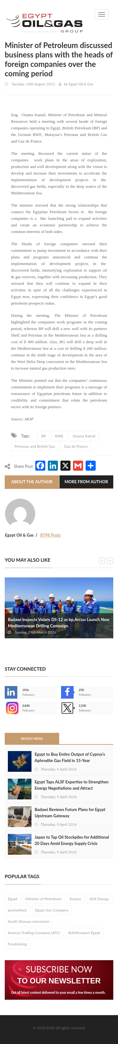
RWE (59, 436)
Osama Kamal (84, 436)
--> (11, 708)
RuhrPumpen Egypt (84, 932)
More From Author (86, 481)
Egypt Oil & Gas (81, 84)
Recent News (32, 738)
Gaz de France (75, 446)
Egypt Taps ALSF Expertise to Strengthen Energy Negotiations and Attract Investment (72, 788)
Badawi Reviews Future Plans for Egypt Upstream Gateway (70, 812)
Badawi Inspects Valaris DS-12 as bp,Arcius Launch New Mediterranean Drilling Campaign (58, 622)
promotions (17, 910)
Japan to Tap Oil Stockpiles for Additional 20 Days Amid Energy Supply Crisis (72, 840)
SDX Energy (99, 898)
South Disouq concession (28, 921)
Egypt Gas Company (51, 910)
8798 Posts (50, 535)
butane (75, 898)
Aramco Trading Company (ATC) (34, 932)
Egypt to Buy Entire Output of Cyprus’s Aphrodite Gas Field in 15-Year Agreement (70, 760)
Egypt (12, 898)
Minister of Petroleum (43, 898)
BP (43, 436)
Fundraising (17, 944)
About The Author (32, 481)
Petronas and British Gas (34, 446)
